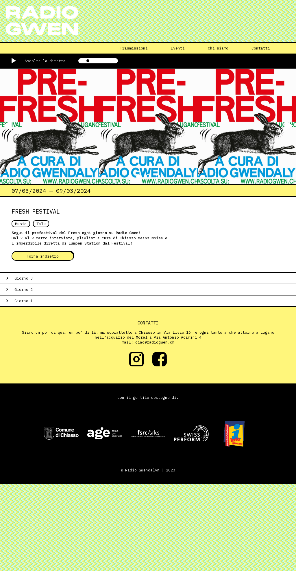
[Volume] (98, 60)
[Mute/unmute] (70, 60)
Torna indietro (43, 256)
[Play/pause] (18, 61)
